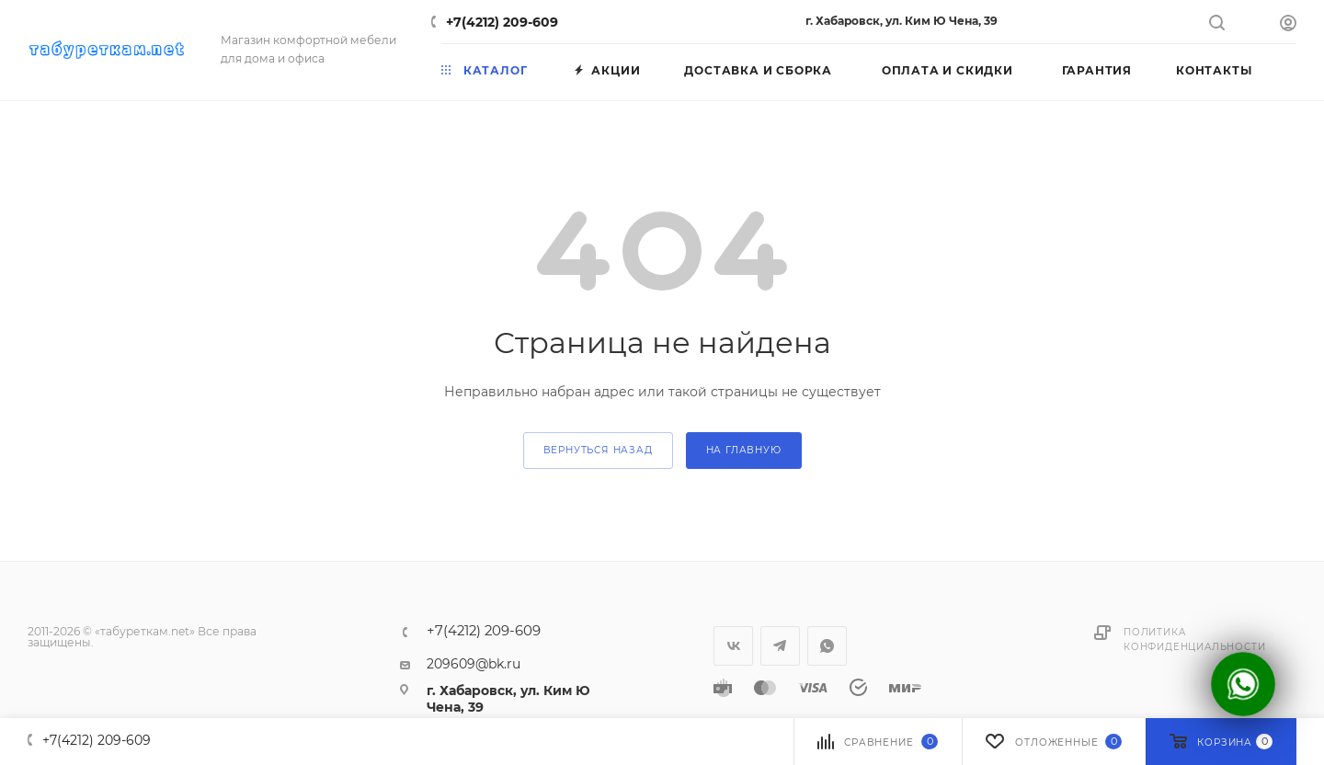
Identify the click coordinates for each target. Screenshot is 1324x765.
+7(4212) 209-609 (502, 22)
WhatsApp (827, 646)
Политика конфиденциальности (1194, 639)
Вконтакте (733, 646)
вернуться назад (598, 450)
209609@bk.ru (473, 664)
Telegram (780, 646)
